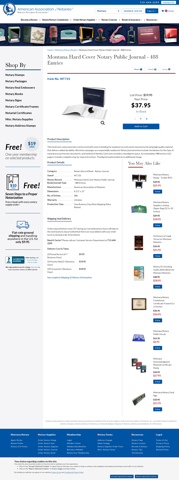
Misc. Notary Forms (106, 450)
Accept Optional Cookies (121, 476)
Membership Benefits (76, 446)
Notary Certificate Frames (22, 106)
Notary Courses (109, 19)
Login (69, 440)
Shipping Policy (163, 446)
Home (50, 50)
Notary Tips (137, 450)
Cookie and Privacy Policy (74, 472)
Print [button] (167, 69)
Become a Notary (29, 19)
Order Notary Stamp (47, 440)
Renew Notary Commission (55, 19)
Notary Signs (13, 100)
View (157, 191)
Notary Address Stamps (20, 125)
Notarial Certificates (18, 113)
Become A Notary (139, 446)
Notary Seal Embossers (20, 87)
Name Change (104, 443)
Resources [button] (152, 19)
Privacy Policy (162, 443)
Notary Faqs (137, 440)
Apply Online (16, 440)
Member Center (74, 443)
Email (152, 69)
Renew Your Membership (78, 453)
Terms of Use (56, 472)
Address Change (105, 440)
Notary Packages (16, 81)
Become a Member (75, 450)
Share (138, 69)
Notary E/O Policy (19, 446)
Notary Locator (139, 443)
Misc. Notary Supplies (19, 119)
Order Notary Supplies (48, 446)
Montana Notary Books (66, 50)
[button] (151, 10)
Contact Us (168, 2)
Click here (34, 267)
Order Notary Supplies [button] (85, 19)
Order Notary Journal (47, 450)
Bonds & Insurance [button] (132, 19)
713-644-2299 (149, 2)
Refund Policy (162, 450)
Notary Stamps (15, 74)
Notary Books (14, 94)
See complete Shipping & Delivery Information (69, 277)
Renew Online (17, 443)
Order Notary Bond (46, 453)
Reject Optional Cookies (146, 476)
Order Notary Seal (46, 443)
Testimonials (137, 453)
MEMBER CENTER (133, 11)
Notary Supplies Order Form (110, 446)
